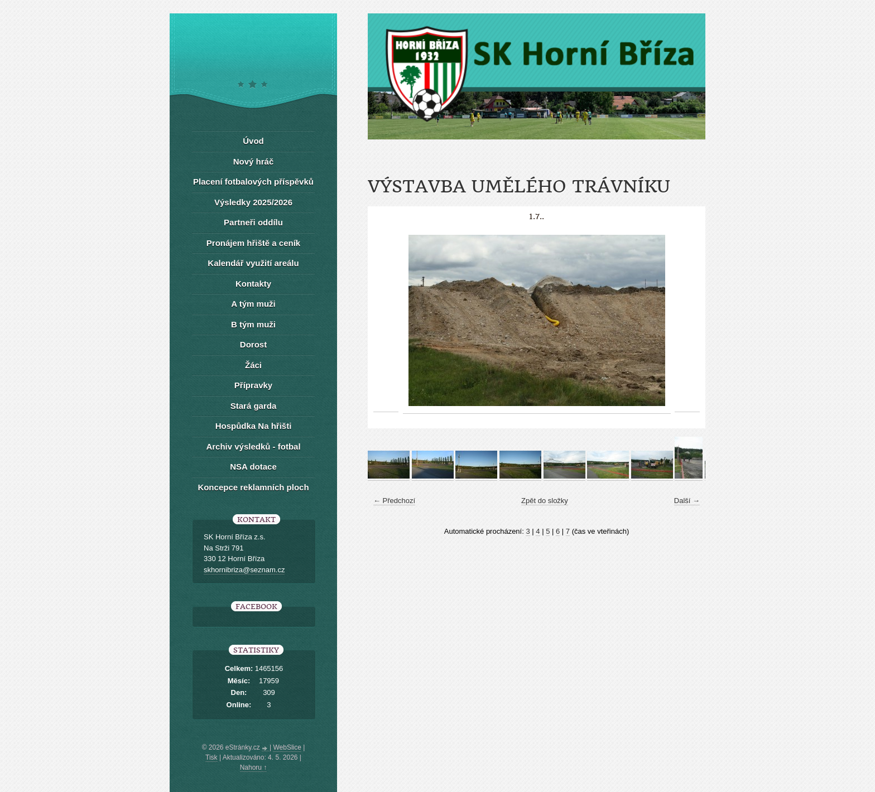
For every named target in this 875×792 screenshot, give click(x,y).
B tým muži (253, 324)
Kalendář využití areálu (253, 263)
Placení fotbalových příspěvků (253, 181)
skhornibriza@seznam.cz (244, 570)
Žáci (253, 365)
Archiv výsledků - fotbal (253, 446)
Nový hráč (253, 161)
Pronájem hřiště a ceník (253, 243)
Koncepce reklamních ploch (253, 487)
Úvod (253, 141)
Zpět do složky (544, 500)
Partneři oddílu (253, 222)
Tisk (211, 757)
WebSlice (287, 747)
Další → (687, 500)
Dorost (253, 344)
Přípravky (253, 385)
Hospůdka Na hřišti (253, 426)
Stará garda (253, 406)
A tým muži (253, 303)
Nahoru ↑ (253, 767)
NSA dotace (253, 466)
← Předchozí (394, 500)
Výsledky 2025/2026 (253, 202)
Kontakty (253, 283)
